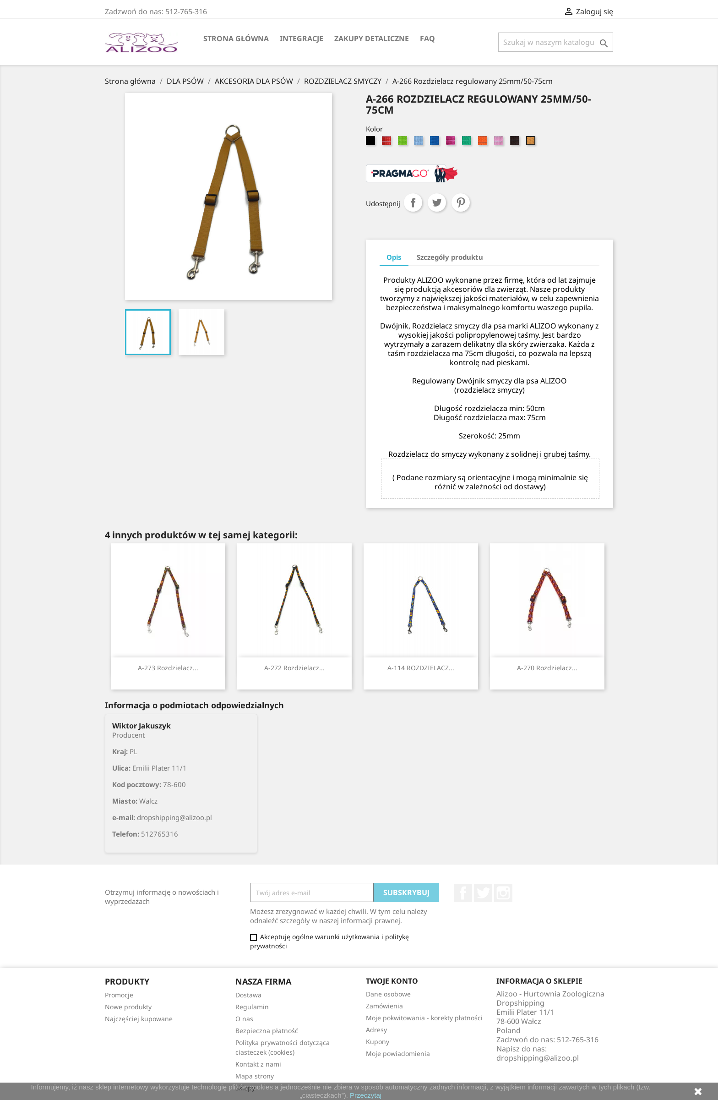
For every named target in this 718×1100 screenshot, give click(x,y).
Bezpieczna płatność (266, 1030)
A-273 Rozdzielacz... (168, 667)
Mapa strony (254, 1076)
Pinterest (460, 202)
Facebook (463, 893)
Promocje (119, 995)
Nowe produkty (128, 1006)
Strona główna (236, 38)
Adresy (376, 1029)
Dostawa (248, 995)
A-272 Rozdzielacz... (294, 667)
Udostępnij (413, 202)
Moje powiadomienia (398, 1053)
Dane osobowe (388, 994)
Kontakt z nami (258, 1064)
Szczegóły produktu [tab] (450, 257)
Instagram (503, 893)
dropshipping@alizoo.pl (537, 1058)
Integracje (301, 38)
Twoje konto (392, 981)
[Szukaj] (555, 42)
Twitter (483, 893)
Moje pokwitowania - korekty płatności (424, 1017)
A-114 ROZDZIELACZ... (420, 667)
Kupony (377, 1041)
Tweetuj (437, 202)
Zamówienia (384, 1005)
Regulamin (252, 1006)
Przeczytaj (365, 1095)
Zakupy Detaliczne (371, 38)
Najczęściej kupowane (139, 1018)
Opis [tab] (394, 257)
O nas (244, 1018)
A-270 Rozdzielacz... (547, 667)
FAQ (427, 38)
